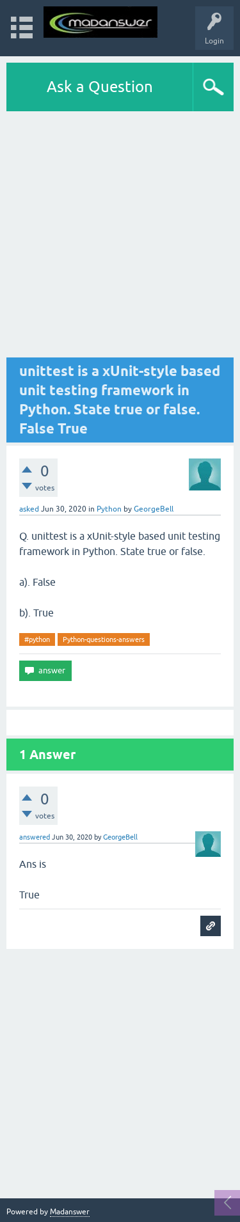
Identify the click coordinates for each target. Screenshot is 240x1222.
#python (37, 639)
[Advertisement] (120, 237)
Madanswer (70, 1211)
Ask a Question (100, 86)
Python (109, 509)
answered (34, 837)
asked (29, 509)
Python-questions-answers (104, 639)
